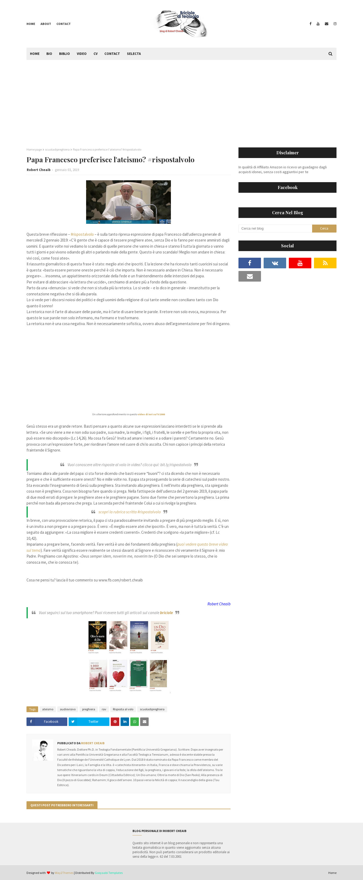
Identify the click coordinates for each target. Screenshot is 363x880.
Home (30, 24)
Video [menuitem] (82, 53)
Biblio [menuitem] (64, 53)
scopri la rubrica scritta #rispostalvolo (130, 511)
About (46, 24)
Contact (63, 24)
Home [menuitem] (34, 53)
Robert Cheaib (39, 170)
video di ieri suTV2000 (151, 414)
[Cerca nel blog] (275, 229)
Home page (34, 149)
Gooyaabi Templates (109, 873)
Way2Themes (64, 873)
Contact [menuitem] (112, 53)
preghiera (88, 709)
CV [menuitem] (96, 53)
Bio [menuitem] (49, 53)
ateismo (47, 709)
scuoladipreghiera (57, 149)
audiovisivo (68, 709)
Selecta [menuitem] (134, 53)
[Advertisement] (181, 100)
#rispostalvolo (82, 234)
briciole (166, 612)
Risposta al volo (123, 709)
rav (104, 709)
